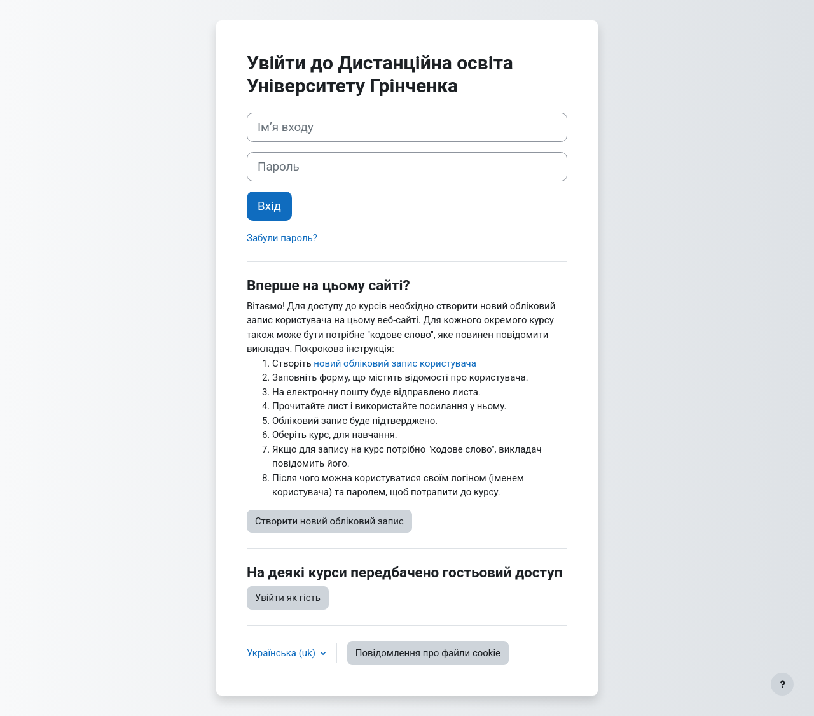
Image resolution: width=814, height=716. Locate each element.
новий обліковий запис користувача (395, 363)
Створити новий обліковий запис (329, 521)
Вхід (269, 206)
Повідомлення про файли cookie (427, 653)
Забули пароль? (282, 238)
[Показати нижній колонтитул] (782, 684)
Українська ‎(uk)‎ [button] (282, 653)
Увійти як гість (288, 597)
